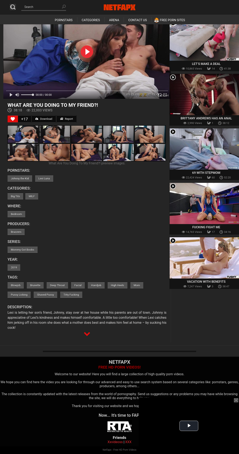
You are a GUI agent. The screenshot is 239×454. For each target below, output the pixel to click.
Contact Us (137, 20)
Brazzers (16, 231)
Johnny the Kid (20, 178)
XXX (128, 442)
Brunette (35, 285)
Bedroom (16, 214)
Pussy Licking (19, 294)
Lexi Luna (44, 178)
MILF (32, 196)
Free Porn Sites (172, 20)
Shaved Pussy (45, 294)
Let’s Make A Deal (206, 64)
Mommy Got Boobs (22, 249)
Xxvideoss (115, 442)
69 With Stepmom (206, 173)
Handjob (96, 285)
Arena (114, 20)
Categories (91, 20)
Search (13, 7)
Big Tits (15, 196)
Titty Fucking (71, 294)
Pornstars (63, 20)
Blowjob (15, 285)
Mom (137, 285)
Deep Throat (57, 285)
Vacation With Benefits (206, 282)
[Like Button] (13, 119)
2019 (14, 267)
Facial (77, 285)
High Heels (117, 285)
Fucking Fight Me (206, 227)
